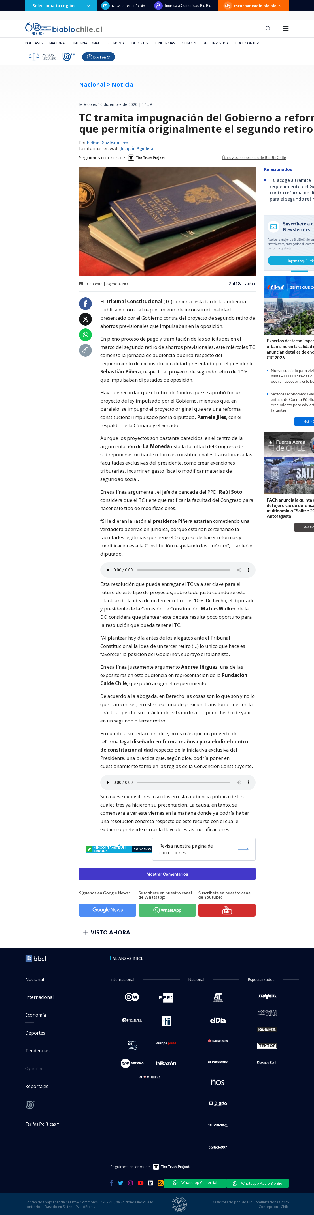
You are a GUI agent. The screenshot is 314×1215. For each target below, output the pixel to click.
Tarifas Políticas (41, 1123)
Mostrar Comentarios (167, 874)
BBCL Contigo (248, 43)
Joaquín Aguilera (136, 148)
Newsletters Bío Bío (123, 5)
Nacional (58, 43)
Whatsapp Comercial (195, 1182)
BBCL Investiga (216, 43)
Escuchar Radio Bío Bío (253, 5)
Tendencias (165, 43)
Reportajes (36, 1086)
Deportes (139, 43)
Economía (116, 43)
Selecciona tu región (61, 5)
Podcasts (34, 43)
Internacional (86, 43)
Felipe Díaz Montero (107, 143)
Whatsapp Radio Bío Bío (257, 1183)
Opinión (189, 43)
